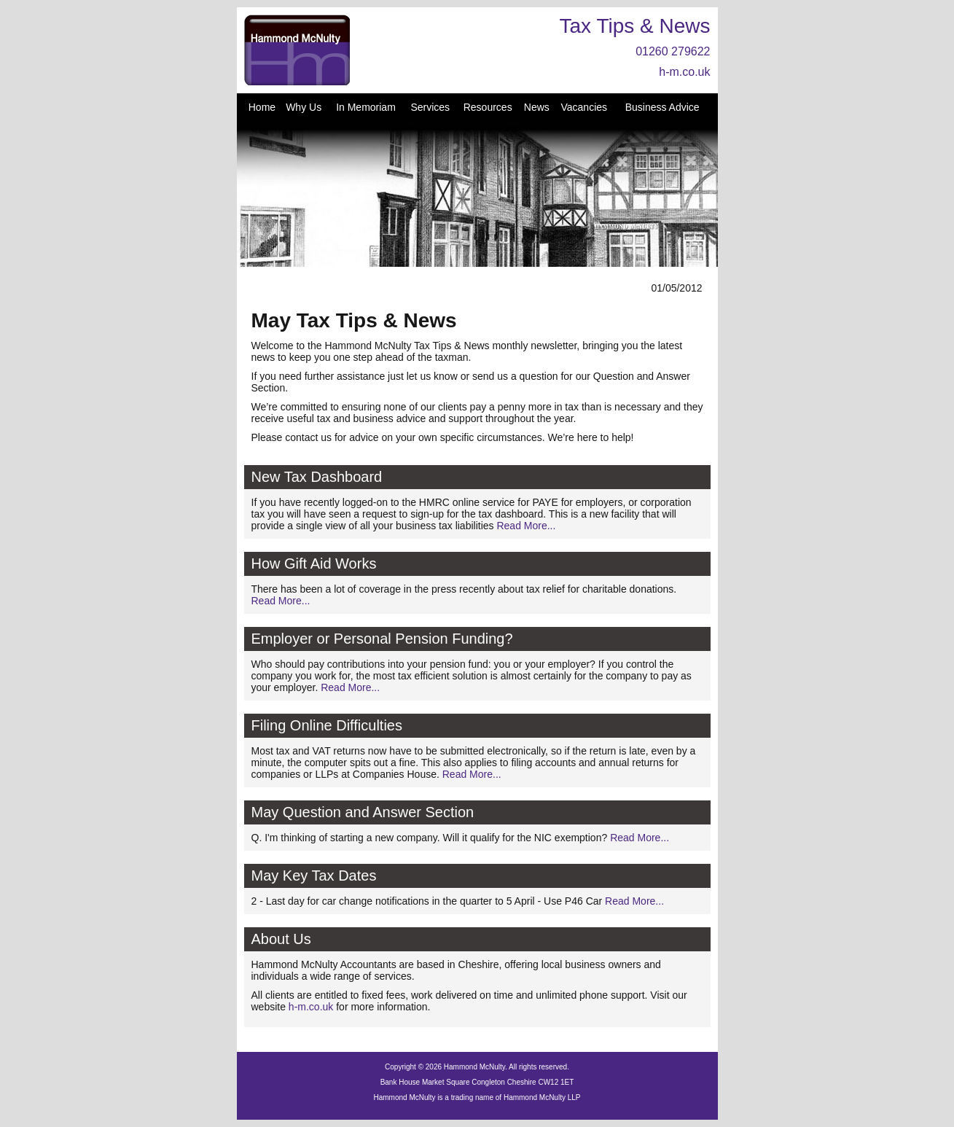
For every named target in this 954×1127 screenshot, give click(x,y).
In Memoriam (366, 107)
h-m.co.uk (684, 72)
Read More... (525, 525)
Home (262, 107)
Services (430, 107)
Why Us (303, 107)
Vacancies (583, 107)
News (537, 107)
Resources (488, 107)
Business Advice (662, 107)
